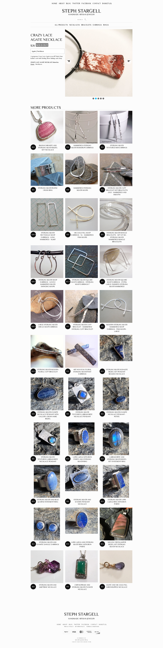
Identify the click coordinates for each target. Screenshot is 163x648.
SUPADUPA (81, 640)
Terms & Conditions (92, 626)
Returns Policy (80, 626)
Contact (97, 3)
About (62, 3)
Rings (106, 25)
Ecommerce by (81, 638)
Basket (107, 3)
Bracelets (86, 25)
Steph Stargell (81, 11)
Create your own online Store (81, 641)
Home (54, 3)
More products (46, 107)
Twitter (76, 3)
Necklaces (74, 25)
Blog (68, 3)
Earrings (97, 25)
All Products (61, 25)
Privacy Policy (69, 626)
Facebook (86, 3)
